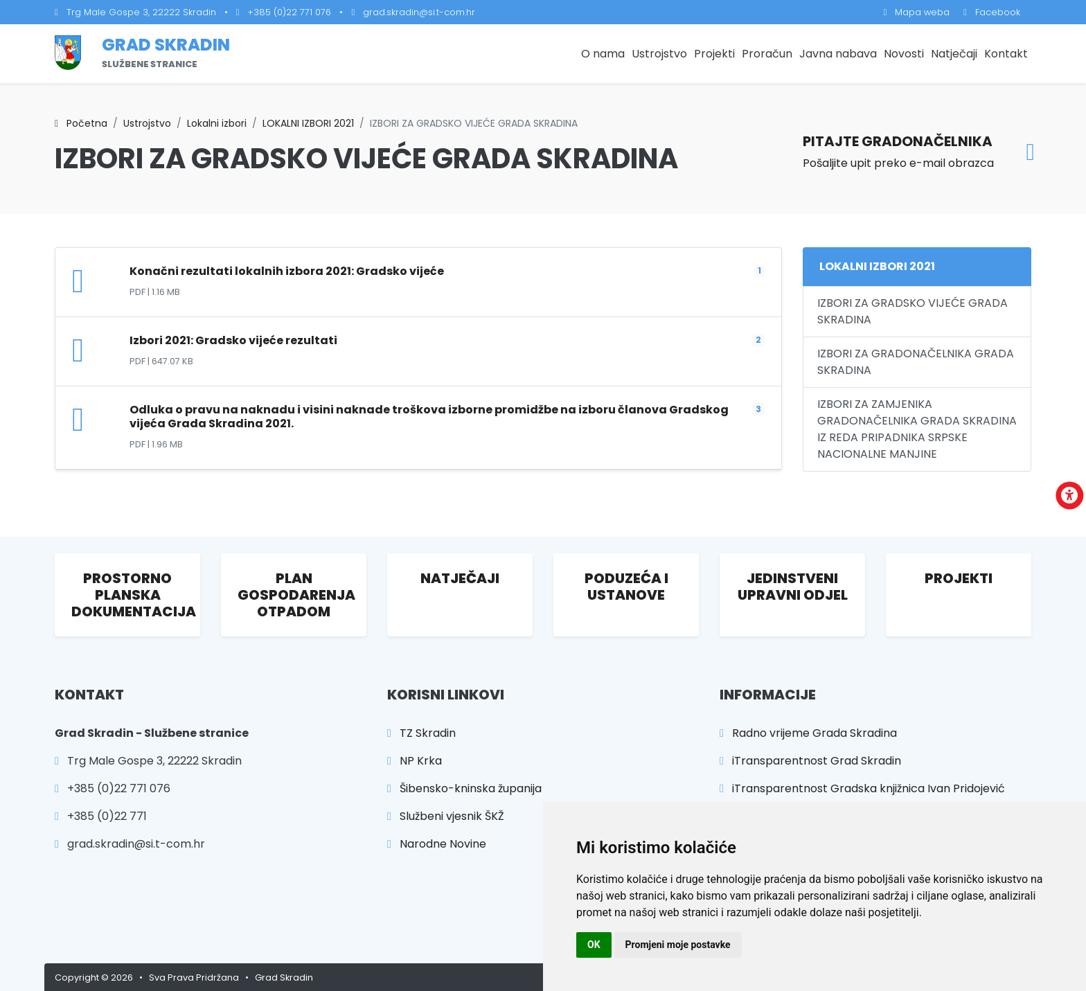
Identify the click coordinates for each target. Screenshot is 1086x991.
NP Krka (414, 761)
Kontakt (1006, 54)
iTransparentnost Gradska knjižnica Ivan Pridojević (862, 788)
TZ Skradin (421, 733)
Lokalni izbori (217, 123)
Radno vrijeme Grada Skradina (808, 733)
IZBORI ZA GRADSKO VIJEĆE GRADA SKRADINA (912, 311)
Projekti (714, 54)
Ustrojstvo (659, 54)
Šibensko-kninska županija (464, 788)
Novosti (904, 54)
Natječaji (954, 54)
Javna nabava (838, 54)
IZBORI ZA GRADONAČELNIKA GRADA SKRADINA (915, 362)
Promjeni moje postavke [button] (678, 944)
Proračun (767, 54)
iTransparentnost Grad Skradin (810, 761)
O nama (603, 54)
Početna (81, 123)
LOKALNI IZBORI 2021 (308, 123)
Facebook (991, 12)
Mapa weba (917, 12)
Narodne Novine (436, 844)
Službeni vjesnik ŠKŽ (445, 816)
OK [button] (593, 944)
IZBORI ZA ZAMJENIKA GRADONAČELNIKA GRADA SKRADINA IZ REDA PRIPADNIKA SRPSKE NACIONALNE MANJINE (917, 429)
